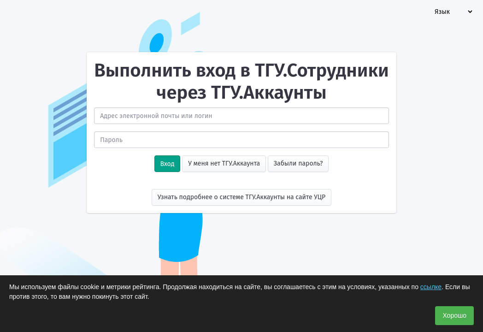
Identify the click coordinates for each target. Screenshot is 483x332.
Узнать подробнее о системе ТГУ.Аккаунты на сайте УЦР (242, 197)
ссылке (431, 286)
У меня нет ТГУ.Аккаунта (224, 163)
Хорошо (454, 315)
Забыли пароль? (298, 163)
